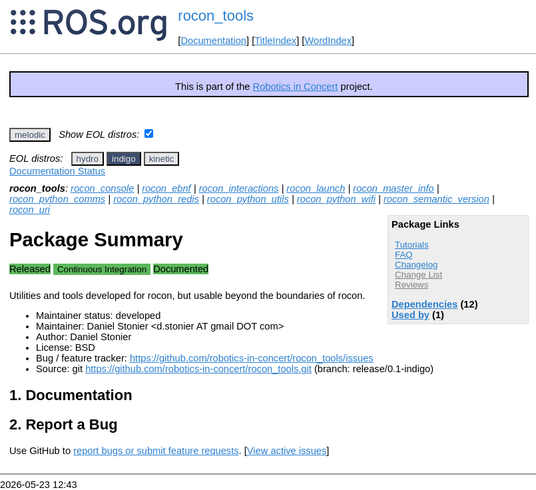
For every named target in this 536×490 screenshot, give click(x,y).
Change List (418, 275)
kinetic (161, 159)
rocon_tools (216, 15)
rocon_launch (315, 188)
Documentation (213, 40)
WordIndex (328, 40)
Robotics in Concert (295, 86)
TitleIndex (275, 40)
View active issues (286, 450)
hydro (88, 159)
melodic (30, 135)
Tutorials (412, 245)
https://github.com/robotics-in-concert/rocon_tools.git (198, 369)
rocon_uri (29, 209)
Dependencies (424, 304)
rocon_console (102, 188)
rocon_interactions (239, 188)
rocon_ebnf (166, 188)
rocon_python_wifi (336, 199)
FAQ (404, 255)
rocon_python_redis (156, 199)
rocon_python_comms (57, 199)
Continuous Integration (101, 269)
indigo (124, 159)
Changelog (416, 265)
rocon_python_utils (248, 199)
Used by (410, 315)
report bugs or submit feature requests (155, 450)
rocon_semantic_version (436, 199)
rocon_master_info (393, 188)
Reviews (411, 285)
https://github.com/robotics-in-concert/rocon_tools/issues (252, 358)
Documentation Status (57, 171)
